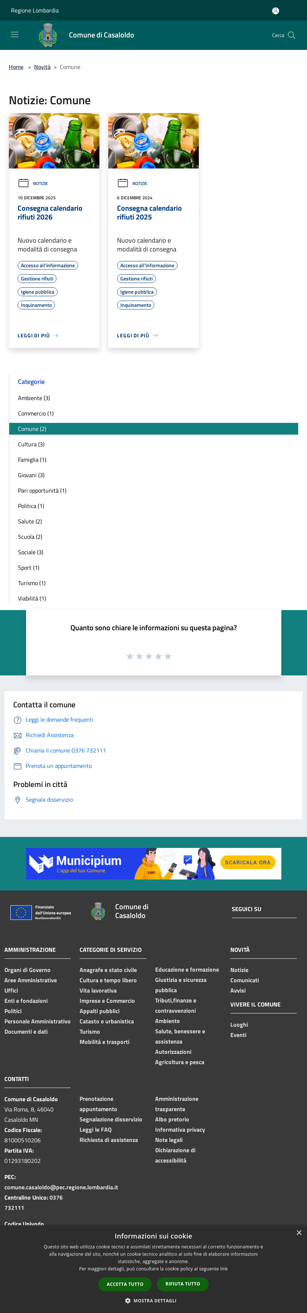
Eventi (238, 1034)
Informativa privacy (180, 1129)
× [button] (298, 1233)
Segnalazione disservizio (111, 1119)
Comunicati (244, 980)
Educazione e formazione (187, 969)
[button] (154, 1300)
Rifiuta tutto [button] (182, 1284)
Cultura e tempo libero (108, 980)
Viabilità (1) (32, 598)
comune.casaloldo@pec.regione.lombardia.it (61, 1187)
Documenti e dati (26, 1031)
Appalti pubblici (100, 1010)
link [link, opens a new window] (224, 1269)
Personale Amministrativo (37, 1021)
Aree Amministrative (30, 980)
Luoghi (239, 1024)
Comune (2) (32, 428)
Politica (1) (31, 505)
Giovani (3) (31, 475)
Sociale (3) (30, 552)
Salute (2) (30, 521)
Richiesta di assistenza (109, 1139)
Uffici (11, 990)
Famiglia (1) (32, 459)
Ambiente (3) (34, 397)
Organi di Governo (27, 969)
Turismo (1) (31, 582)
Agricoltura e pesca (179, 1062)
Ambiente (167, 1020)
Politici (13, 1010)
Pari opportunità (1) (42, 490)
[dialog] (153, 1269)
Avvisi (238, 990)
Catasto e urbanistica (107, 1021)
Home (16, 66)
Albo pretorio (172, 1119)
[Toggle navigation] (14, 34)
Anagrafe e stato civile (108, 969)
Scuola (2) (30, 536)
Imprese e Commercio (107, 1000)
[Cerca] (291, 35)
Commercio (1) (36, 413)
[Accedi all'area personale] (276, 11)
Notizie (33, 183)
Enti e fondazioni (26, 1000)
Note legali (169, 1139)
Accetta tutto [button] (125, 1284)
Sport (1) (28, 567)
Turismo (90, 1031)
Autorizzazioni (173, 1051)
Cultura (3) (31, 444)
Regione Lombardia (35, 10)
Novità (42, 66)
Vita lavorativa (98, 990)
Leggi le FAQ (96, 1129)
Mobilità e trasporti (104, 1041)
